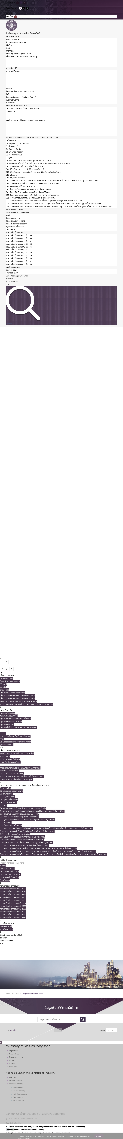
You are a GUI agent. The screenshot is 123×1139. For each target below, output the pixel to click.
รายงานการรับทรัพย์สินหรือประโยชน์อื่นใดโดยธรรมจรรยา (28, 128)
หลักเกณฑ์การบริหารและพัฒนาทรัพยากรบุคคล (24, 62)
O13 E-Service (11, 175)
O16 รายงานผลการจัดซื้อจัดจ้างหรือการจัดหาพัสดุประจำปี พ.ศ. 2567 (33, 183)
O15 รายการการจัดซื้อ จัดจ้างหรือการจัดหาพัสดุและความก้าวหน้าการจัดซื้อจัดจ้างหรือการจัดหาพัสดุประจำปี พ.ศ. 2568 (52, 180)
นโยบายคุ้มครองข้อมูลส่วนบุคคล (18, 53)
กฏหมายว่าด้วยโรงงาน (14, 74)
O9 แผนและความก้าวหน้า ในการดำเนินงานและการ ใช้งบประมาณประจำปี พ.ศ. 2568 (38, 163)
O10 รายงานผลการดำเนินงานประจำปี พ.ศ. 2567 (25, 166)
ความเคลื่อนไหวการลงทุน (15, 232)
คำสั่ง (8, 94)
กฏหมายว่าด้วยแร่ (12, 82)
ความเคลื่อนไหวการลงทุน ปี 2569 (19, 235)
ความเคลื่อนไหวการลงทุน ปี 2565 (19, 246)
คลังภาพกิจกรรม (12, 281)
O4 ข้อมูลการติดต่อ (13, 149)
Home (8, 993)
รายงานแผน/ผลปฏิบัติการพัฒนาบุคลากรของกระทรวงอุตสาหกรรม (32, 65)
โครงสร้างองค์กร (12, 39)
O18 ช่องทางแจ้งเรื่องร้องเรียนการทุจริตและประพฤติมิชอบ (28, 189)
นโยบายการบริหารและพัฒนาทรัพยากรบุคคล (23, 56)
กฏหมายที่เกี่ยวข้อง (13, 71)
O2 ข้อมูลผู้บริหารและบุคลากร (17, 143)
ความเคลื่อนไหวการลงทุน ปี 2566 (19, 244)
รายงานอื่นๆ (10, 111)
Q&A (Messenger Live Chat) (17, 275)
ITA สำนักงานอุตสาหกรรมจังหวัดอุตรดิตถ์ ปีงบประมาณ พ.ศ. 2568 (32, 137)
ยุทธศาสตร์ (10, 50)
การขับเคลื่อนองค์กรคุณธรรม (17, 134)
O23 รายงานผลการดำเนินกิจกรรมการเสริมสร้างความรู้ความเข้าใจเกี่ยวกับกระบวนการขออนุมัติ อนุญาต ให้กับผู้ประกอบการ (54, 203)
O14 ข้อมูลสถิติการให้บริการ (17, 177)
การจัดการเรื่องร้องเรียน (15, 123)
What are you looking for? (61, 951)
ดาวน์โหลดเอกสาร (13, 267)
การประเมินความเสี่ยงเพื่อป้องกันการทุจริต (22, 131)
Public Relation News (14, 209)
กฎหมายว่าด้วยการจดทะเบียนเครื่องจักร (21, 76)
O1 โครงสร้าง (11, 140)
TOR (7, 284)
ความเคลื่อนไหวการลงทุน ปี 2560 (19, 252)
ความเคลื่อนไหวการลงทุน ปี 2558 (19, 258)
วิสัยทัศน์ (9, 45)
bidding (9, 215)
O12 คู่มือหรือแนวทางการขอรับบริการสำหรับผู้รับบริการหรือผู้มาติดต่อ (33, 172)
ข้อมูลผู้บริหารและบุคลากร (16, 42)
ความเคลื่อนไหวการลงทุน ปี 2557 (19, 261)
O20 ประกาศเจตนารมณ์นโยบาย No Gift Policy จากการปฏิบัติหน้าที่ (32, 195)
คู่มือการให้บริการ (12, 100)
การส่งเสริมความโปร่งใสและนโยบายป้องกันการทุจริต (26, 120)
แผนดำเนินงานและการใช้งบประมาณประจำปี (23, 108)
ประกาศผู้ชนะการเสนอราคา (16, 223)
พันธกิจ (9, 48)
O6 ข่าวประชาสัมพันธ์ (14, 154)
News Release (14, 1054)
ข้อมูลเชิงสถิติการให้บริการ (16, 117)
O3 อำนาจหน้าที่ (12, 146)
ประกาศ (9, 88)
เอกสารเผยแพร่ (11, 270)
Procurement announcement (17, 212)
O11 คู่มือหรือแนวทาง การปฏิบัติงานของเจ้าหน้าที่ (25, 169)
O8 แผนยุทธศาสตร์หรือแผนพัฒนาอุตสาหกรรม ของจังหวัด (28, 160)
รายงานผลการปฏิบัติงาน (15, 114)
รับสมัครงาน (10, 229)
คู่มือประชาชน (11, 102)
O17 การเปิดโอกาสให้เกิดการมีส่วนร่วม (21, 186)
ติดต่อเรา (9, 278)
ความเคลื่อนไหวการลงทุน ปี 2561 (19, 249)
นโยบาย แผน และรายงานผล (16, 105)
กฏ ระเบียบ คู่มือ (12, 68)
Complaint (12, 1060)
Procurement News (16, 1057)
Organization (13, 1050)
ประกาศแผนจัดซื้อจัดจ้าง (15, 221)
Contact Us (13, 1067)
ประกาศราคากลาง (13, 218)
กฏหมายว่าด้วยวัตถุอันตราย (16, 79)
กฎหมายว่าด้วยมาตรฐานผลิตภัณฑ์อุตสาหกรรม (24, 85)
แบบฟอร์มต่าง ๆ (12, 272)
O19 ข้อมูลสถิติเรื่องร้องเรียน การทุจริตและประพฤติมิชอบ (28, 192)
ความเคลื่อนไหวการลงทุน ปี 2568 (19, 238)
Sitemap (12, 1063)
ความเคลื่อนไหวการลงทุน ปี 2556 (19, 264)
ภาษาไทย (11, 16)
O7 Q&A (9, 157)
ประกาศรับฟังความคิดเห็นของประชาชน (21, 91)
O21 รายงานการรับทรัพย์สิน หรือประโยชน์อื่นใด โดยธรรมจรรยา (30, 197)
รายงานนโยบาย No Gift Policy (18, 126)
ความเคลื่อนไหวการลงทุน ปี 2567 (19, 241)
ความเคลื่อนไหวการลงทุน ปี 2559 (19, 255)
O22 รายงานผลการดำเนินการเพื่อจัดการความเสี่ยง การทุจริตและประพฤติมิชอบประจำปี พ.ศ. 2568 (44, 200)
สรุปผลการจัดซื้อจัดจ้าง (15, 226)
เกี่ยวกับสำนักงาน (12, 36)
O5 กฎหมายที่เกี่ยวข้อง (14, 152)
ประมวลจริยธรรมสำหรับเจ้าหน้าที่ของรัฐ (21, 97)
